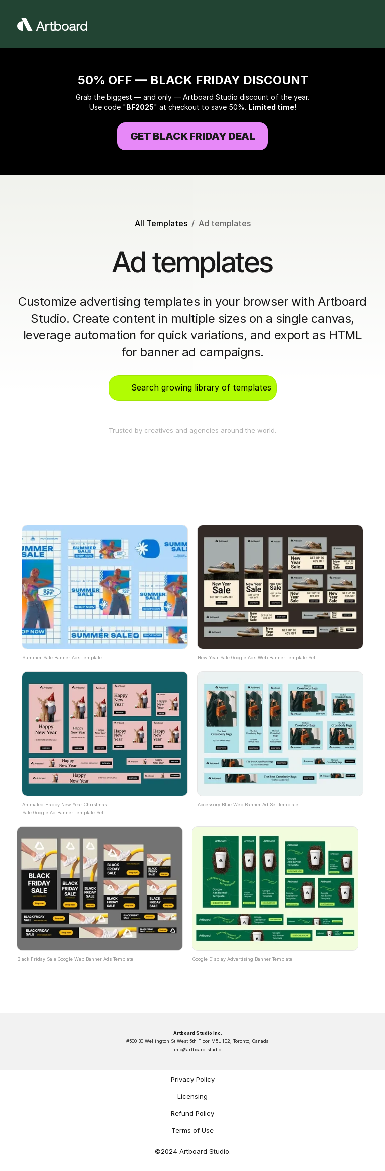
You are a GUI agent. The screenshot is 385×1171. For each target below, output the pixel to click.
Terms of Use (192, 1130)
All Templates (161, 223)
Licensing (192, 1096)
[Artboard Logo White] (52, 24)
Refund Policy (192, 1113)
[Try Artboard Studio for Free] (192, 136)
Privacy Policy (193, 1079)
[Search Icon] (192, 388)
